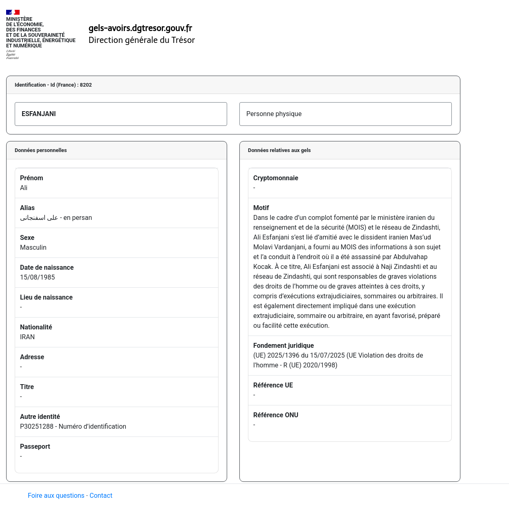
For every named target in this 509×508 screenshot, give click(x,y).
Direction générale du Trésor (142, 40)
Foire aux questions (56, 495)
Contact (100, 495)
